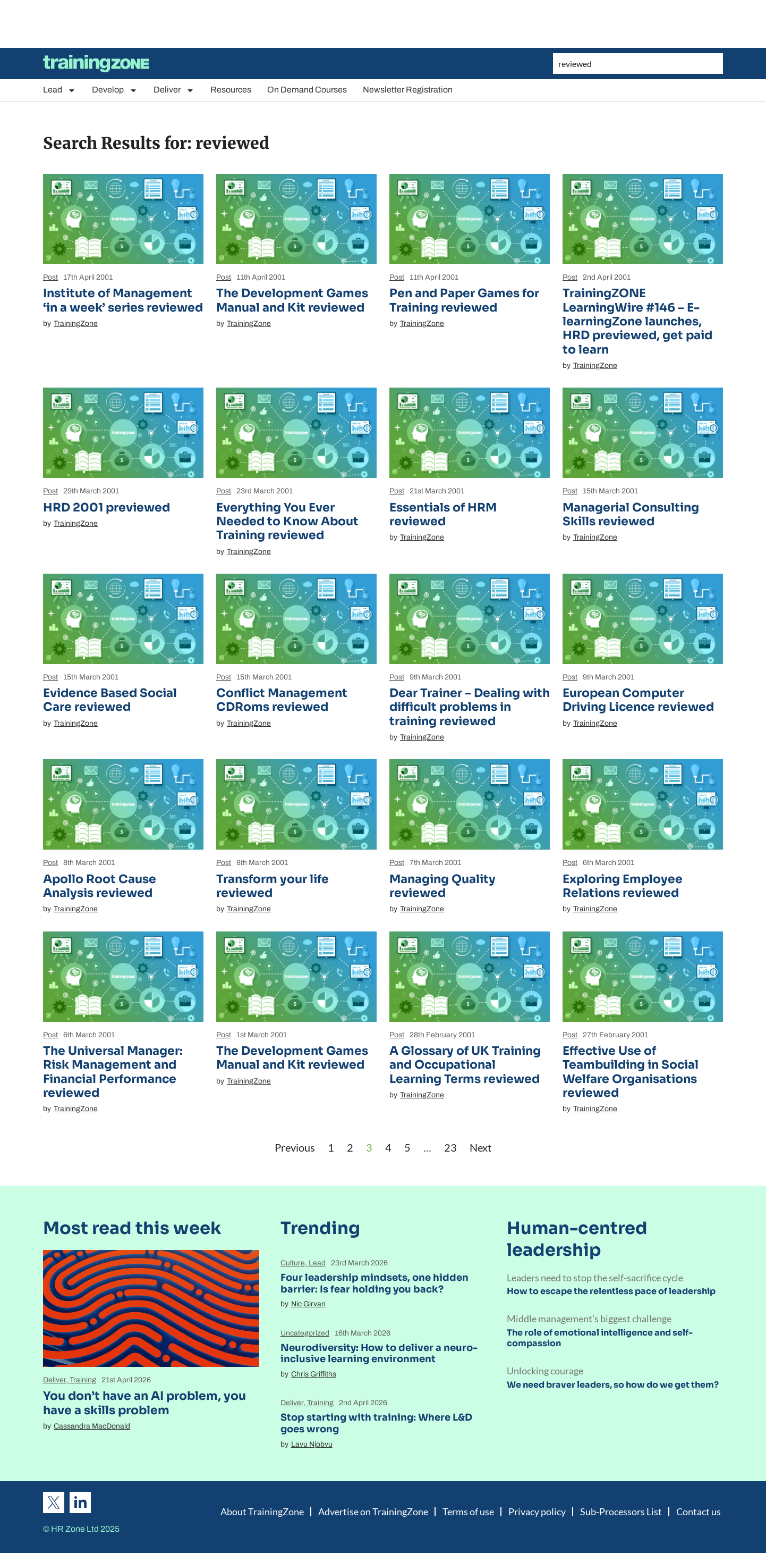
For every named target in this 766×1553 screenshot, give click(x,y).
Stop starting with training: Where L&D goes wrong (376, 1423)
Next (480, 1147)
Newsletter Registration (408, 89)
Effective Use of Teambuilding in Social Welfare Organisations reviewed (631, 1072)
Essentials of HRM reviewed (443, 514)
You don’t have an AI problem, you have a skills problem (144, 1403)
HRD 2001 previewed (106, 507)
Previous (295, 1147)
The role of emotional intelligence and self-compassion (600, 1338)
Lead (59, 90)
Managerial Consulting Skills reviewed (631, 514)
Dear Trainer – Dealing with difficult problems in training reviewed (469, 707)
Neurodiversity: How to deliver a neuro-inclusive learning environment (379, 1353)
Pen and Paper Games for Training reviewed (464, 300)
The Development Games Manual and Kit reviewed (292, 300)
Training (83, 1380)
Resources (230, 89)
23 (450, 1147)
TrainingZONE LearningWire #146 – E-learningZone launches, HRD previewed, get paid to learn (637, 321)
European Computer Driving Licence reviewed (638, 700)
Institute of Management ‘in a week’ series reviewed (123, 300)
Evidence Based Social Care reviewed (110, 700)
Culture (292, 1263)
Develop (115, 90)
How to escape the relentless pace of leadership (611, 1291)
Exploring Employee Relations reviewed (623, 886)
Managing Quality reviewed (442, 886)
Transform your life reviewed (272, 886)
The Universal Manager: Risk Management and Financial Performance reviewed (113, 1072)
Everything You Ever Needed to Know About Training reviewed (287, 521)
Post (50, 277)
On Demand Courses (307, 89)
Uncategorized (304, 1333)
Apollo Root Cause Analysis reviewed (99, 886)
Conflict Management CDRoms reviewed (281, 700)
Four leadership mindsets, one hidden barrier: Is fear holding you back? (374, 1283)
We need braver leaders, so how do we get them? (613, 1384)
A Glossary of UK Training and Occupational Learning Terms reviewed (465, 1065)
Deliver (174, 90)
